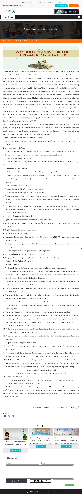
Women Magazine (61, 5)
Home (5, 41)
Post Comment (69, 485)
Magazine (8, 17)
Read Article (15, 450)
